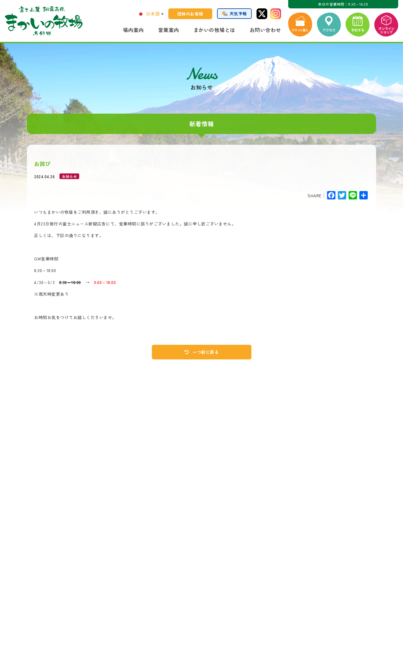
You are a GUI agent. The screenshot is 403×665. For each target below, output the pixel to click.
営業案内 (168, 29)
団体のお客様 (190, 14)
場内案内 (133, 29)
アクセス (329, 24)
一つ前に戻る (201, 352)
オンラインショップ (386, 24)
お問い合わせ (265, 29)
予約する (358, 24)
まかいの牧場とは (214, 29)
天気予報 (238, 13)
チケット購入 (300, 24)
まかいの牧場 (44, 21)
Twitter (262, 13)
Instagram (275, 13)
